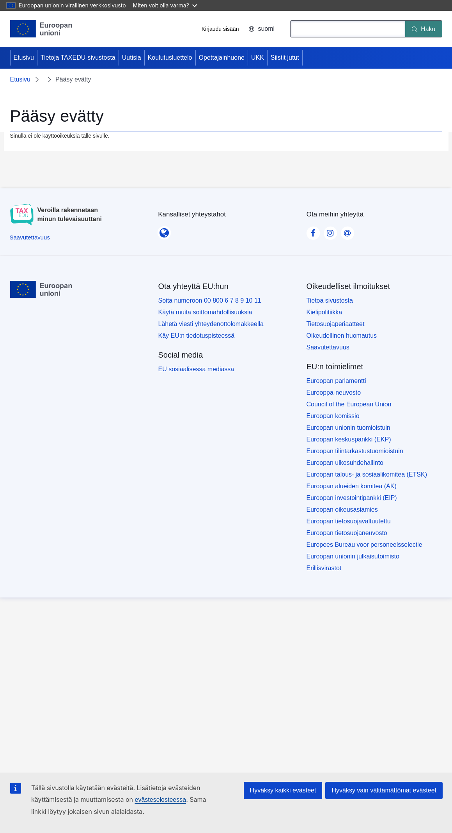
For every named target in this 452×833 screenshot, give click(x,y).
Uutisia (131, 57)
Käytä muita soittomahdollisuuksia (205, 312)
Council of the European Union (349, 404)
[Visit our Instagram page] (330, 231)
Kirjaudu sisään (220, 29)
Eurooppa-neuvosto (334, 392)
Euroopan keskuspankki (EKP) (349, 439)
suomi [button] (261, 28)
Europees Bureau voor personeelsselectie (364, 544)
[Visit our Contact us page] (347, 231)
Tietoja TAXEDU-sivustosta (78, 57)
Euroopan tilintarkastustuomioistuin (355, 451)
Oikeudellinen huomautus (342, 335)
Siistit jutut (285, 57)
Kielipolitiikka (324, 312)
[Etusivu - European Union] (41, 28)
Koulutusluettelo (170, 57)
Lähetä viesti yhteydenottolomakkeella (211, 324)
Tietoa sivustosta (330, 300)
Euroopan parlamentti (336, 381)
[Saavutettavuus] (30, 237)
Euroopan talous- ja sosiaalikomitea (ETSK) (367, 474)
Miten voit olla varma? (165, 5)
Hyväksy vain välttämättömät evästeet (383, 790)
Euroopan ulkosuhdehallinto (345, 462)
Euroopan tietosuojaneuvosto (347, 533)
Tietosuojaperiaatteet (336, 324)
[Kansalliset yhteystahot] (164, 230)
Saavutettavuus (328, 347)
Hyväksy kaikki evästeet (283, 790)
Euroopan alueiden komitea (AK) (352, 486)
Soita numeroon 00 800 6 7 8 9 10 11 (209, 300)
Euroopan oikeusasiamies (342, 509)
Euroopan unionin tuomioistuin (348, 427)
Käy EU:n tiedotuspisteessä (196, 335)
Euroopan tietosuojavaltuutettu (349, 521)
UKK (257, 57)
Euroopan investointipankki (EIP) (352, 497)
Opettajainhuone (222, 57)
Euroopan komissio (333, 416)
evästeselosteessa (160, 799)
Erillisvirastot (324, 568)
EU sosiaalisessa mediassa (196, 369)
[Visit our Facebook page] (313, 231)
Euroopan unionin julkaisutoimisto (353, 556)
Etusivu (24, 57)
